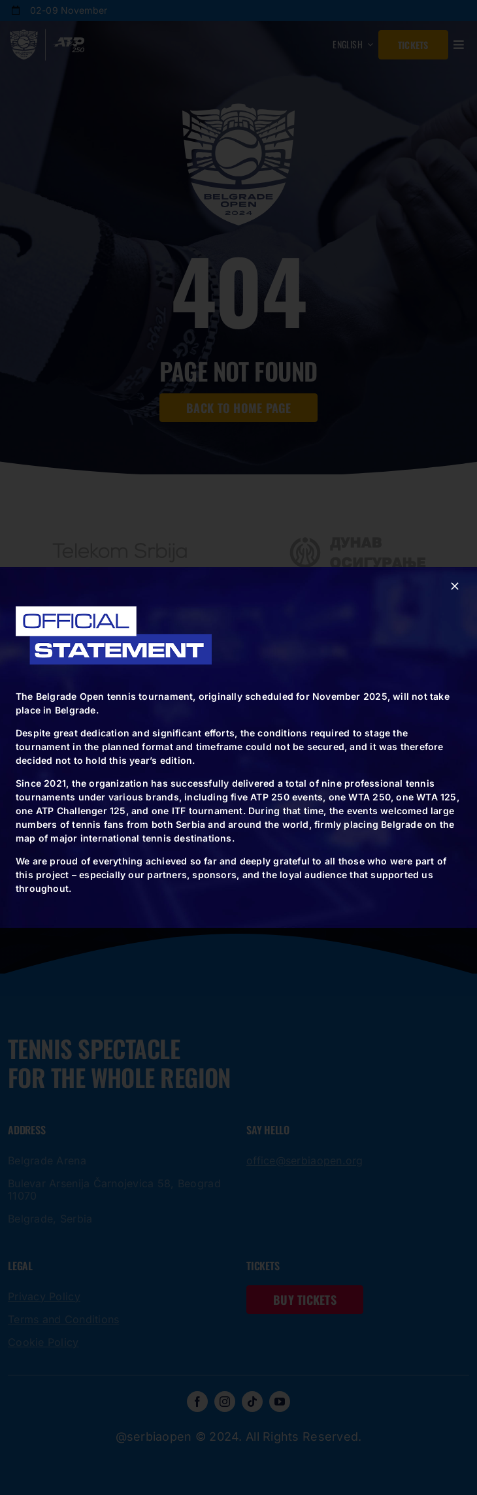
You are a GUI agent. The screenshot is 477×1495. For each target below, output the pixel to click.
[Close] (455, 586)
